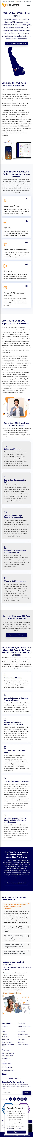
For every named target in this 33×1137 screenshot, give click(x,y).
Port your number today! (16, 883)
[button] (5, 1134)
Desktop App (21, 1039)
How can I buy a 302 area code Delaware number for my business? (16, 906)
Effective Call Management (15, 581)
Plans (3, 1031)
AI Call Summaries (7, 1067)
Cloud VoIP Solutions (8, 1053)
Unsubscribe (5, 1039)
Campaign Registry (7, 1042)
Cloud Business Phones (24, 1026)
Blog (3, 1029)
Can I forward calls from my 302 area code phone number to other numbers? (16, 938)
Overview (5, 1026)
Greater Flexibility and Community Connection (13, 516)
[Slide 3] (4, 974)
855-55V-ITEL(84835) (23, 1)
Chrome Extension (23, 1044)
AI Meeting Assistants (8, 1070)
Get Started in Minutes (13, 678)
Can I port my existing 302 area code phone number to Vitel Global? (16, 929)
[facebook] (14, 1099)
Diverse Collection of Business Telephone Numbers (16, 699)
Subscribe (27, 1093)
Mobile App (21, 1042)
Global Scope (6, 1058)
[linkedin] (22, 1099)
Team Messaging (23, 1034)
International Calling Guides (8, 1045)
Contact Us (5, 1036)
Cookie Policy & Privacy (14, 1128)
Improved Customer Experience (16, 781)
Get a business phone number (16, 43)
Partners (4, 1034)
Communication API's (24, 1036)
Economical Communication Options (15, 481)
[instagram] (25, 1099)
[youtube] (18, 1099)
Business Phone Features (6, 1064)
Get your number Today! (16, 635)
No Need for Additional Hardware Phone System (13, 723)
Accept (16, 1132)
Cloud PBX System (7, 1055)
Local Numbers (22, 1029)
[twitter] (10, 1099)
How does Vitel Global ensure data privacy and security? (16, 946)
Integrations (5, 1061)
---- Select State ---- (13, 1078)
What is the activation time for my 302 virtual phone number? (16, 952)
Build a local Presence (12, 449)
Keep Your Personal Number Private (15, 752)
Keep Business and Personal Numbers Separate (15, 551)
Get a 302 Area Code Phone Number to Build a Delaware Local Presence (15, 820)
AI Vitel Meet (21, 1031)
